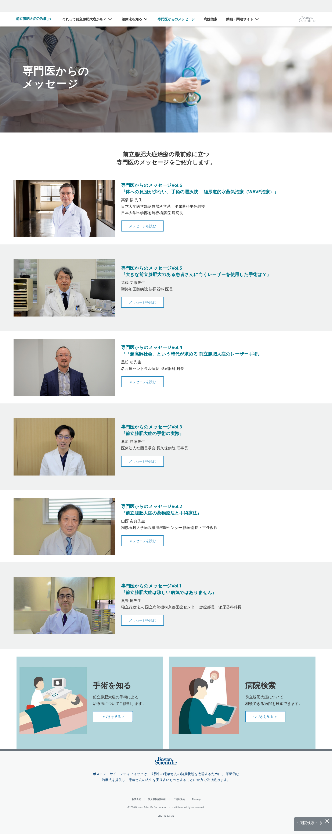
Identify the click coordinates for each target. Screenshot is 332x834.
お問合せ (136, 799)
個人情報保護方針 (157, 799)
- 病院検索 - (309, 822)
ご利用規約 (179, 799)
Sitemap (196, 799)
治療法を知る (132, 19)
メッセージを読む (142, 226)
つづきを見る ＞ (113, 716)
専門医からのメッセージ (176, 19)
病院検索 (210, 19)
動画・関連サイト (239, 19)
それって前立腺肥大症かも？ (84, 19)
